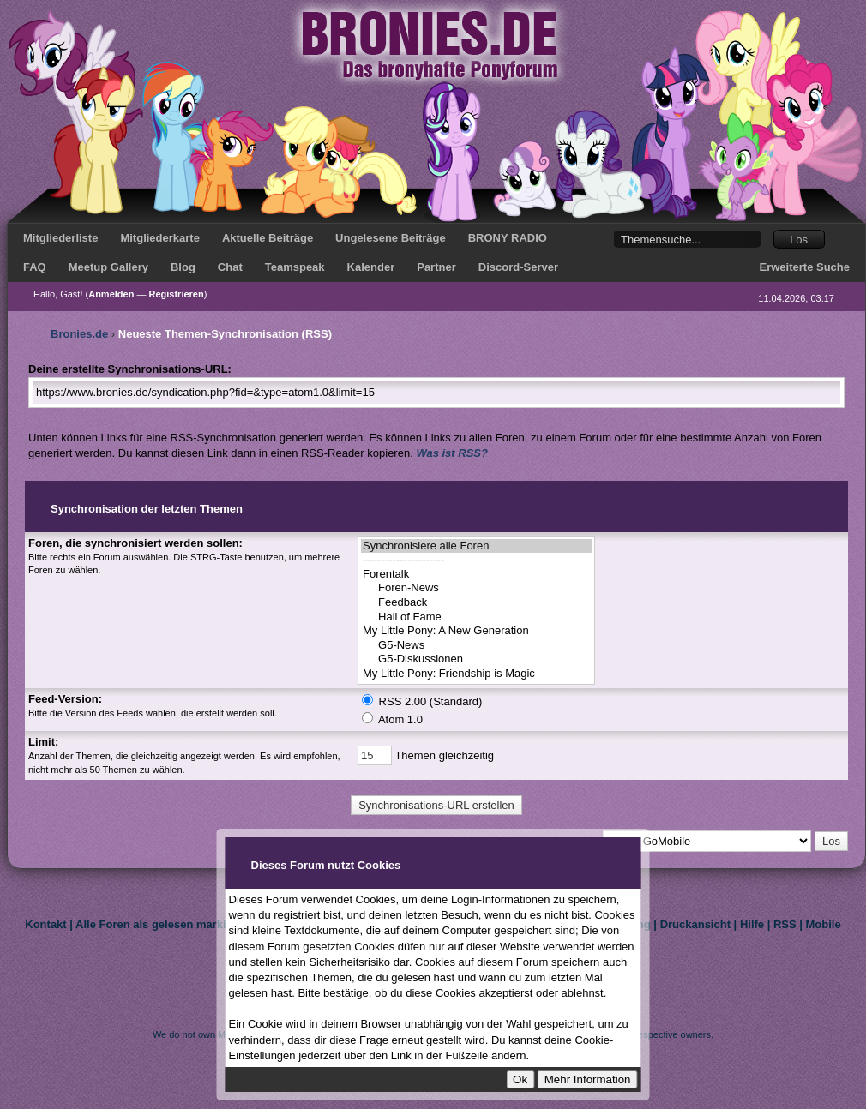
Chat (230, 267)
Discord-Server (518, 267)
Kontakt (45, 924)
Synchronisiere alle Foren (476, 546)
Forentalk (476, 574)
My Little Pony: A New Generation (476, 631)
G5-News (476, 645)
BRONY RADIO (507, 237)
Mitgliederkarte (159, 237)
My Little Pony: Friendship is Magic (476, 674)
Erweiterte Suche (805, 267)
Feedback (476, 603)
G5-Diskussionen (476, 659)
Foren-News (476, 588)
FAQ (34, 267)
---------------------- (476, 560)
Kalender (371, 267)
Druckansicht (695, 924)
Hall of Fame (476, 617)
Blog (183, 267)
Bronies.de (79, 333)
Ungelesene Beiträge (390, 237)
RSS (785, 924)
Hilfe (752, 924)
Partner (436, 267)
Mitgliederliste (60, 237)
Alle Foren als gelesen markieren (162, 924)
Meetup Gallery (108, 267)
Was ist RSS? (452, 453)
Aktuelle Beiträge (267, 237)
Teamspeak (295, 267)
